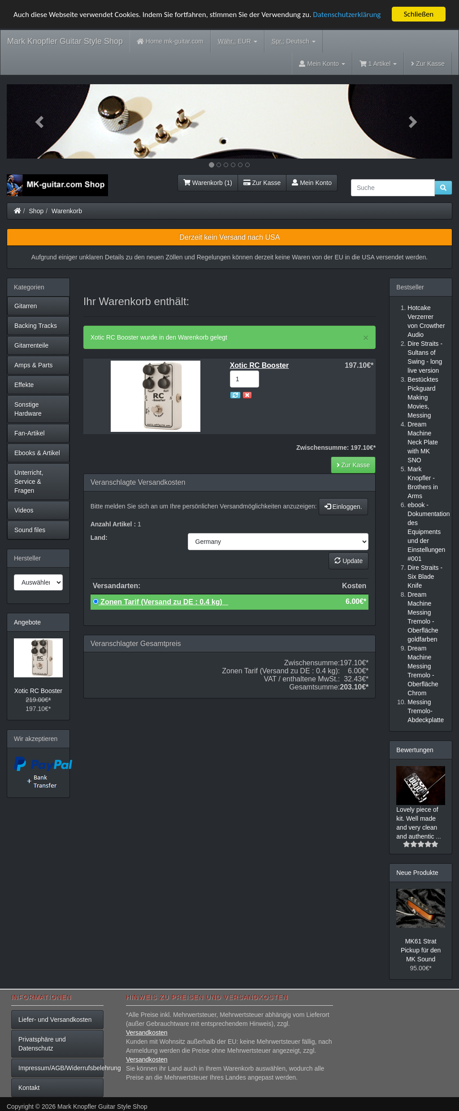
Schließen (419, 14)
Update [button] (348, 560)
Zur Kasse (428, 63)
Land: (99, 537)
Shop (36, 211)
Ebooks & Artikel (37, 452)
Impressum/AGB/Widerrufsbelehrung (61, 1068)
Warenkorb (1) (207, 182)
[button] (40, 121)
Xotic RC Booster (38, 690)
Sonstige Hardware (28, 409)
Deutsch (294, 41)
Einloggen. (343, 506)
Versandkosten (147, 1032)
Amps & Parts (33, 365)
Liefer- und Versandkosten (54, 1019)
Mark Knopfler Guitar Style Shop (65, 41)
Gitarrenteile (31, 345)
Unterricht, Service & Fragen (28, 481)
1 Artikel (378, 63)
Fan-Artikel (29, 433)
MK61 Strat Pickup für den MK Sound (421, 950)
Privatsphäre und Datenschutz (42, 1044)
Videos (24, 510)
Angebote (27, 622)
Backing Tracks (35, 325)
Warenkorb (67, 211)
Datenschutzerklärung (347, 14)
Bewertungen (414, 750)
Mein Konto (312, 182)
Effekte (24, 384)
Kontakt (28, 1087)
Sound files (29, 530)
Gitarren (25, 306)
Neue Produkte (417, 872)
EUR (237, 41)
